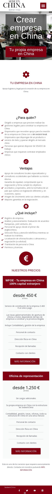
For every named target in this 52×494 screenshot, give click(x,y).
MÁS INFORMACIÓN (24, 361)
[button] (43, 6)
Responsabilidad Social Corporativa (33, 487)
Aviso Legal (10, 490)
